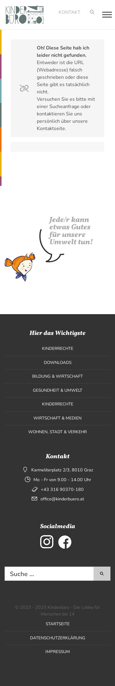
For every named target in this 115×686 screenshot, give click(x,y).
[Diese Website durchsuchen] (49, 574)
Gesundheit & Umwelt (57, 390)
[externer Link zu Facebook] (64, 541)
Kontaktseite (51, 128)
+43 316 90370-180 (62, 489)
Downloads (57, 362)
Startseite (58, 624)
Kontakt (69, 12)
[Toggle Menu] (107, 14)
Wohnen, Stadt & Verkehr (57, 432)
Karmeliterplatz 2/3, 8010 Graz (62, 470)
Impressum (57, 652)
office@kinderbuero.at (62, 499)
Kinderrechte (57, 348)
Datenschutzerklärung (57, 638)
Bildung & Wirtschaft (57, 376)
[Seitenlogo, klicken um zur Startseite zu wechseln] (22, 14)
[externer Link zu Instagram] (46, 541)
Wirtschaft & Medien (57, 418)
